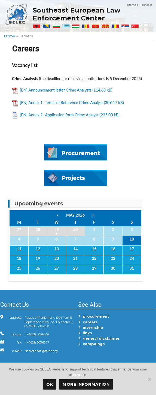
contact (147, 5)
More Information (86, 384)
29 (56, 229)
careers (88, 322)
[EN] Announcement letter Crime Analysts (55, 90)
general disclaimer (99, 338)
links (85, 333)
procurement (93, 316)
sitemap (132, 5)
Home (9, 36)
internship (90, 327)
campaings (91, 344)
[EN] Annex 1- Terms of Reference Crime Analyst (61, 102)
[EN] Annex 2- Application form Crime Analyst (59, 115)
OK (49, 384)
